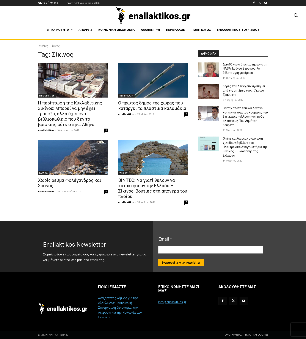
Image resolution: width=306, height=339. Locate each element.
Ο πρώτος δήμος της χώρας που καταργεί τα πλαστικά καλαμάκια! (152, 105)
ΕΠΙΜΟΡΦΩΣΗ (47, 95)
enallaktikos (46, 130)
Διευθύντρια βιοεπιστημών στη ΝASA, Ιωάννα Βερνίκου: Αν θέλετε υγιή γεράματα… (245, 69)
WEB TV (123, 172)
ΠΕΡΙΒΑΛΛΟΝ (126, 95)
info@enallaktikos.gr (172, 302)
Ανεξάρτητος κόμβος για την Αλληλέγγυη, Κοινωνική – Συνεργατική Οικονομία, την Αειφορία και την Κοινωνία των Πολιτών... (120, 307)
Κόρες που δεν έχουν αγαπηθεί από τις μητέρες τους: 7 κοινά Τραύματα (244, 90)
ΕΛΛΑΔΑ (43, 172)
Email (165, 239)
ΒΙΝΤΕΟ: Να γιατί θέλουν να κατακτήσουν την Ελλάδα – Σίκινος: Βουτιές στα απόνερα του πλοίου (152, 188)
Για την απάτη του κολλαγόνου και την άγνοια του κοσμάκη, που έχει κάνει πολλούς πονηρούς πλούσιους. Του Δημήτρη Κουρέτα (245, 116)
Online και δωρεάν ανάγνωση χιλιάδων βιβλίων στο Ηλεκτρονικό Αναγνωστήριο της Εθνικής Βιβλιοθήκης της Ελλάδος (245, 147)
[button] (295, 15)
